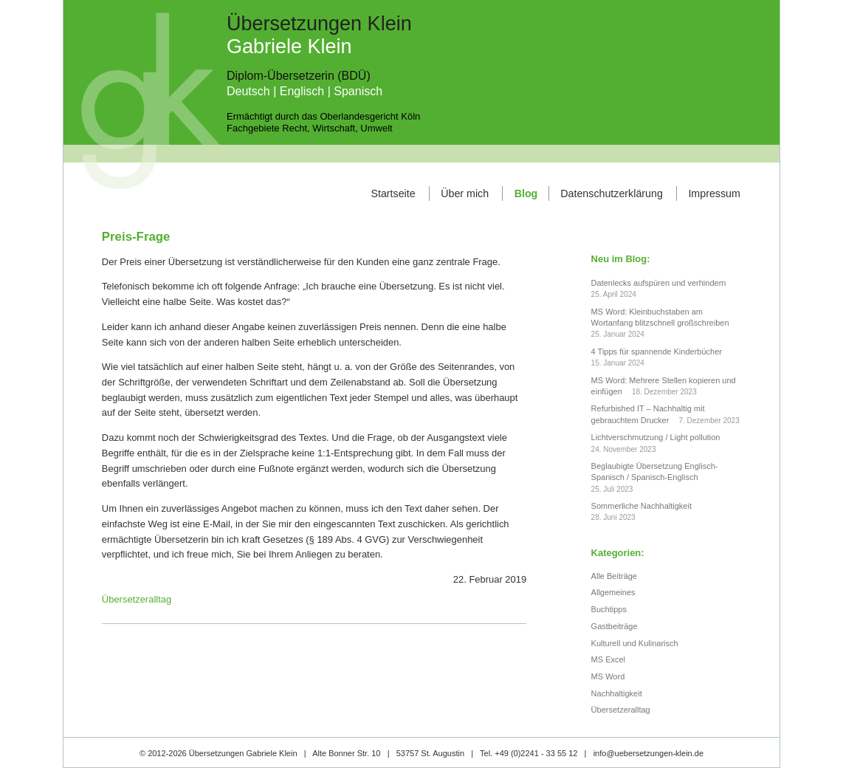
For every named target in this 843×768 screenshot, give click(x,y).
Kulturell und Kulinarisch (634, 643)
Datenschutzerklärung (611, 193)
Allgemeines (613, 592)
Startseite (393, 193)
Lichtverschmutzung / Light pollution (655, 437)
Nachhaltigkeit (616, 693)
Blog (526, 193)
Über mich (465, 193)
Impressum (714, 193)
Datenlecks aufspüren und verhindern (658, 282)
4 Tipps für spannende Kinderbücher (656, 351)
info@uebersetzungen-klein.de (648, 753)
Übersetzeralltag (136, 599)
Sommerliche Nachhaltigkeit (641, 505)
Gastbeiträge (614, 626)
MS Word (608, 676)
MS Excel (608, 659)
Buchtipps (609, 609)
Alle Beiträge (614, 576)
